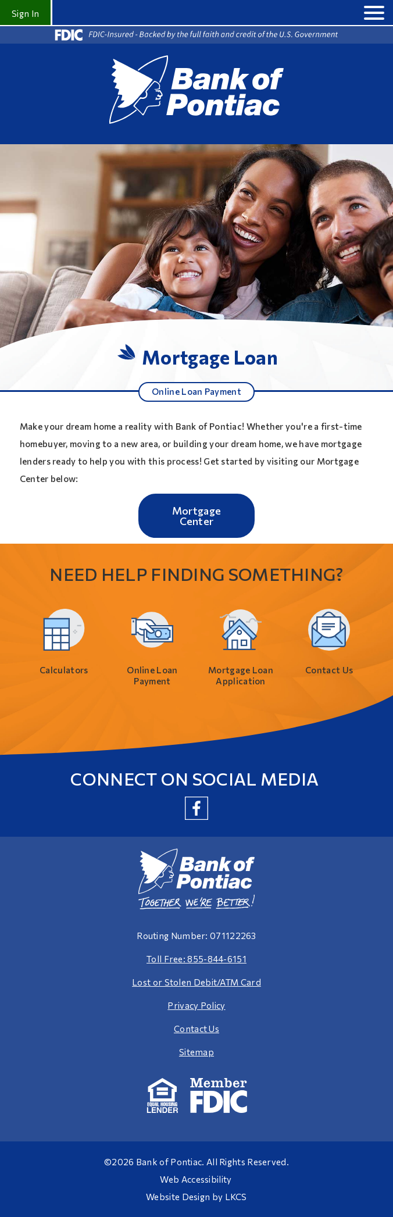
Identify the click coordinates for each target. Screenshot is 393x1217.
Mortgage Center (196, 515)
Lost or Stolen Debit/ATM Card (196, 982)
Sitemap (196, 1052)
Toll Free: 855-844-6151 (196, 959)
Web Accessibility (195, 1179)
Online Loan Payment (196, 391)
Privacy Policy (196, 1005)
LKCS (236, 1196)
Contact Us (196, 1028)
